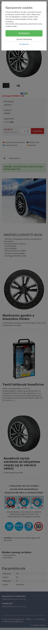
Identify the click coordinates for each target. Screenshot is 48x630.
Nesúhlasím (24, 44)
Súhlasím (24, 33)
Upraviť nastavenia (24, 39)
